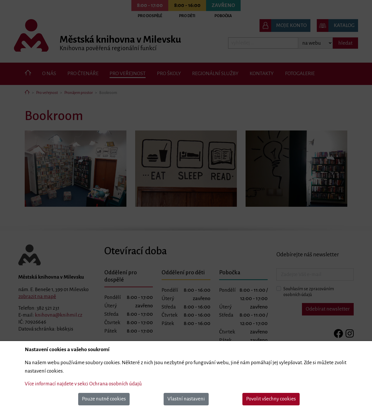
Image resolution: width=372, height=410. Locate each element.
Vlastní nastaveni (186, 399)
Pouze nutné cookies (104, 399)
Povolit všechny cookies (271, 399)
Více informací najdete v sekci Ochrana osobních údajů (83, 384)
